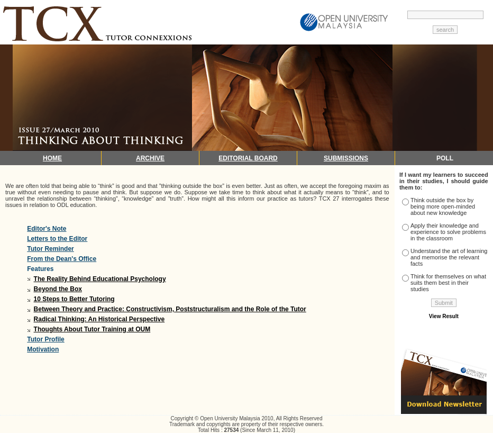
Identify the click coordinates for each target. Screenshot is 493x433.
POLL (444, 158)
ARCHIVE (150, 158)
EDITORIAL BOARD (248, 158)
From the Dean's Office (61, 259)
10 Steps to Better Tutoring (74, 299)
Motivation (43, 349)
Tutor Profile (45, 339)
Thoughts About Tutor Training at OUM (92, 329)
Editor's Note (46, 228)
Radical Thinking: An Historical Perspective (99, 319)
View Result (444, 316)
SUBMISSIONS (346, 158)
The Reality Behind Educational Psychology (100, 279)
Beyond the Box (58, 289)
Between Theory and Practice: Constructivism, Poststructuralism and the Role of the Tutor (170, 309)
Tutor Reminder (50, 248)
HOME (52, 158)
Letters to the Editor (57, 238)
